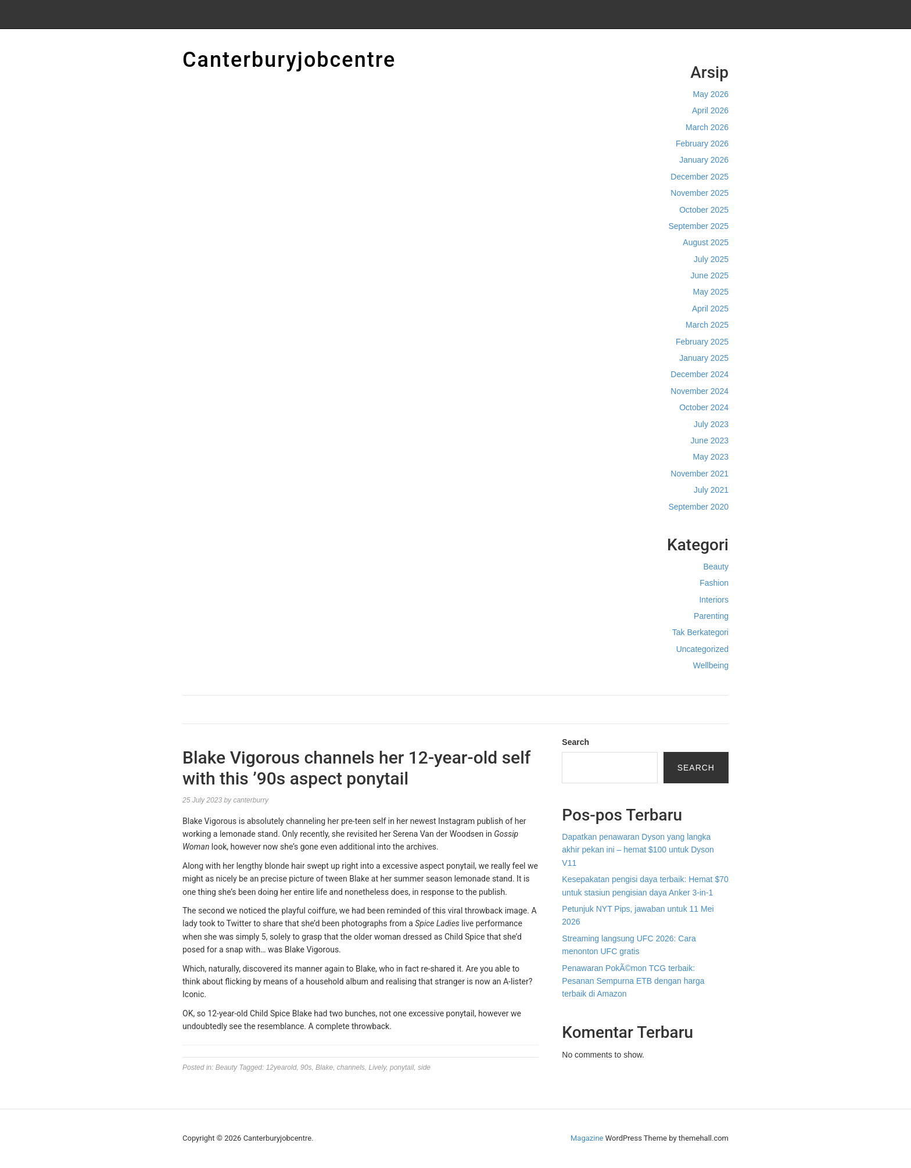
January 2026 (704, 159)
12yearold (281, 1067)
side (424, 1067)
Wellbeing (711, 665)
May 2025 (711, 291)
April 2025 (710, 308)
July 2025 (711, 259)
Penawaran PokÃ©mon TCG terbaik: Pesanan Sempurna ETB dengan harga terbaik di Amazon (633, 981)
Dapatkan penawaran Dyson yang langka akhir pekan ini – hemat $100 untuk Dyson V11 (638, 850)
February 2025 (702, 341)
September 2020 (698, 506)
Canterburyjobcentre (289, 60)
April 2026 (710, 110)
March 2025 (707, 324)
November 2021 (699, 473)
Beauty (716, 566)
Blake (324, 1067)
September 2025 (698, 226)
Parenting (711, 616)
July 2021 (711, 490)
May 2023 (711, 456)
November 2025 (699, 193)
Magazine (587, 1138)
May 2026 (711, 94)
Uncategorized (702, 649)
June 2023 (710, 440)
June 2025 (710, 275)
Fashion (714, 582)
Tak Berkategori (700, 632)
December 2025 (699, 176)
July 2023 (711, 424)
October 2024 (704, 407)
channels (351, 1067)
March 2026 (707, 127)
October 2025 (704, 209)
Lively (377, 1067)
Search (575, 742)
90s (305, 1067)
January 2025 (704, 358)
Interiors (714, 599)
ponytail (402, 1067)
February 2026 (702, 143)
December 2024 (699, 374)
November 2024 (699, 391)
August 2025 (706, 242)
